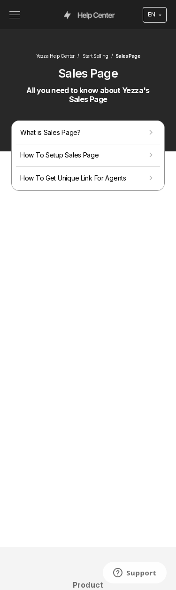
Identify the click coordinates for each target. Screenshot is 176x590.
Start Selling (95, 56)
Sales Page (127, 56)
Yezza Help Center (55, 56)
